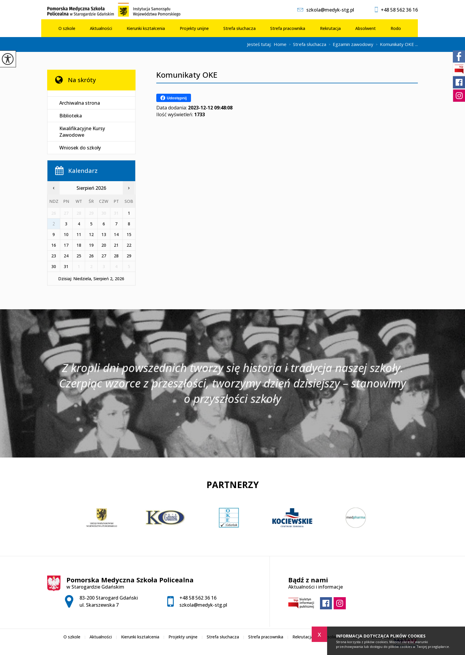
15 (129, 234)
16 (53, 245)
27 (103, 256)
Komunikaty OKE (186, 75)
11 (79, 234)
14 (116, 234)
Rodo (396, 28)
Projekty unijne (194, 28)
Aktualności (101, 28)
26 (91, 256)
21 (116, 245)
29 (129, 256)
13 (103, 234)
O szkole (66, 28)
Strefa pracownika (287, 28)
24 (66, 256)
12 (91, 234)
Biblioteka (70, 115)
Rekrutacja (330, 28)
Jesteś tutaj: (260, 44)
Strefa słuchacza (239, 28)
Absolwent (365, 28)
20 (103, 245)
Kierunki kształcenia (146, 28)
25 (79, 256)
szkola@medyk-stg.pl (325, 10)
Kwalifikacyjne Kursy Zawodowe (82, 131)
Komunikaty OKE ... (395, 44)
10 (66, 234)
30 (53, 266)
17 (66, 245)
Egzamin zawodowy (349, 44)
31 (66, 266)
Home (280, 44)
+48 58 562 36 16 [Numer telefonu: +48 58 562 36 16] (197, 598)
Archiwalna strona (79, 103)
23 (53, 256)
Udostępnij (173, 97)
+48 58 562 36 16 (396, 10)
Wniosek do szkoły (80, 147)
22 (129, 245)
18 (79, 245)
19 (91, 245)
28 (116, 256)
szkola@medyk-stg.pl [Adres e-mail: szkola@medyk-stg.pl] (203, 605)
